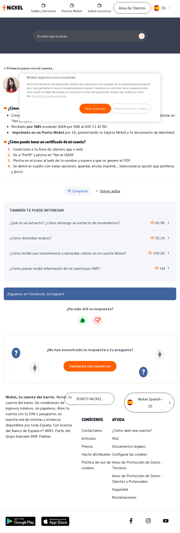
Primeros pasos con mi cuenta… (31, 68)
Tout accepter (95, 108)
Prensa (87, 446)
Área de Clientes (132, 7)
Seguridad (120, 489)
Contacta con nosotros (90, 366)
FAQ (115, 438)
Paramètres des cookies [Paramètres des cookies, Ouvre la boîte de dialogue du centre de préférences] (131, 108)
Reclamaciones (124, 497)
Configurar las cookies (129, 454)
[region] (90, 98)
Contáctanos (92, 430)
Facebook (37, 293)
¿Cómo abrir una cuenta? (132, 430)
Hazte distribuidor (96, 454)
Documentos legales (129, 446)
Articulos (89, 438)
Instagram (55, 293)
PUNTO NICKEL (89, 398)
